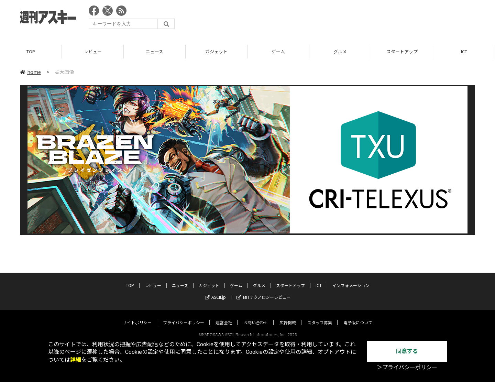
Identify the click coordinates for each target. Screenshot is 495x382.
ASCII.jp (215, 290)
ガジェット (216, 51)
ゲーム (278, 51)
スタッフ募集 (319, 316)
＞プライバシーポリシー (407, 367)
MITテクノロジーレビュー (263, 290)
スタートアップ (402, 51)
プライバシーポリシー (183, 316)
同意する (407, 351)
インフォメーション (351, 279)
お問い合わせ (255, 316)
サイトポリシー (137, 316)
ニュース (154, 51)
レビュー (93, 51)
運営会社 (224, 316)
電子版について (357, 316)
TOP (30, 51)
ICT (464, 51)
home (30, 71)
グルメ (340, 51)
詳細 (75, 360)
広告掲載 (287, 316)
